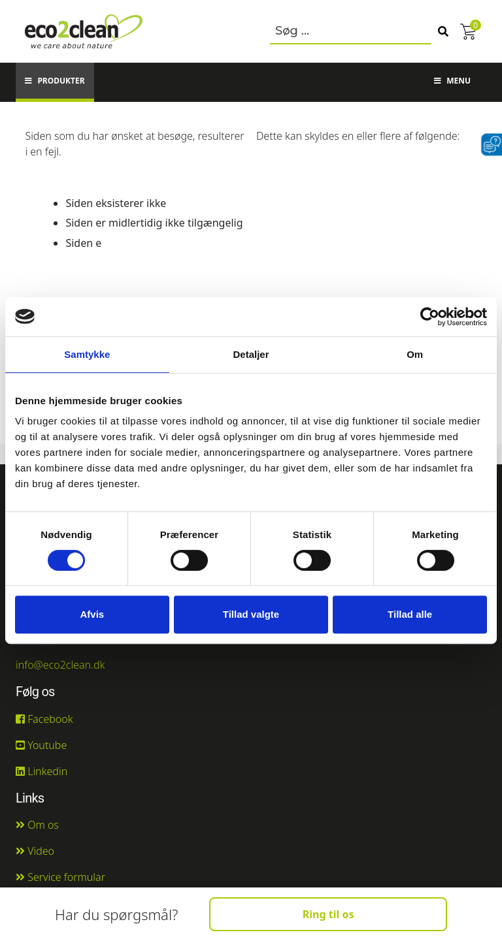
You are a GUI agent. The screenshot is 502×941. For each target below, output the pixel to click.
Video (35, 851)
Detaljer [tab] (251, 354)
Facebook (44, 719)
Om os (37, 825)
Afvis (92, 614)
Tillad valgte (251, 614)
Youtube (41, 745)
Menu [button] (452, 80)
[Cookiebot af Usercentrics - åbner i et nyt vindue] (430, 317)
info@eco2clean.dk (60, 665)
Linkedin (41, 771)
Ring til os (328, 914)
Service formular (60, 877)
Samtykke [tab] (87, 354)
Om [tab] (415, 354)
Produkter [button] (54, 80)
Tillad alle (410, 614)
